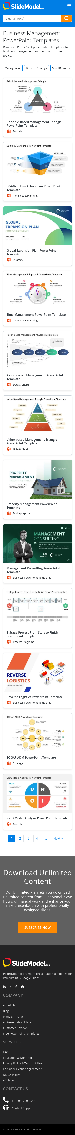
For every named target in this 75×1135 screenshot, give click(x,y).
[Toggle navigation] (69, 5)
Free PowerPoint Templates (21, 1033)
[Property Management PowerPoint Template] (37, 479)
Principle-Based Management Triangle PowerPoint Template (34, 123)
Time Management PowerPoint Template (36, 314)
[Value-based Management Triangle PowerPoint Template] (37, 415)
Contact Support (23, 1108)
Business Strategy (36, 68)
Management (13, 68)
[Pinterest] (22, 987)
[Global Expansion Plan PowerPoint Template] (37, 225)
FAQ (5, 1052)
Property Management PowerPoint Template (32, 505)
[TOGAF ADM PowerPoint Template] (37, 732)
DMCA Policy (11, 1075)
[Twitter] (10, 987)
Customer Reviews (15, 1028)
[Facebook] (16, 987)
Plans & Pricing (13, 1016)
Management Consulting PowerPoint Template (33, 570)
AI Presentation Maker (18, 1022)
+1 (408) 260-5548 (23, 1101)
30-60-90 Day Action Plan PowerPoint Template (33, 188)
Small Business (61, 68)
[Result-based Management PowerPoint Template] (37, 350)
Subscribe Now (37, 927)
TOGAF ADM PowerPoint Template (31, 757)
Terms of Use (33, 1063)
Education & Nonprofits (18, 1058)
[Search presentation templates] (66, 18)
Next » (58, 838)
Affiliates (9, 1080)
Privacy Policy (12, 1063)
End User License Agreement (22, 1069)
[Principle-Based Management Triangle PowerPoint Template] (37, 97)
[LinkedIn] (4, 987)
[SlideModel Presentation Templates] (24, 6)
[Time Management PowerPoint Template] (37, 290)
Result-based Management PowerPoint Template (35, 377)
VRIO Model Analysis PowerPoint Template (37, 818)
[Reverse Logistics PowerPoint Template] (37, 672)
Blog (6, 1011)
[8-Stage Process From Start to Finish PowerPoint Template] (37, 607)
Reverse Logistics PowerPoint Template (35, 697)
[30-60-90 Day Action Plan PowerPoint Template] (37, 161)
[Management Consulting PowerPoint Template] (37, 543)
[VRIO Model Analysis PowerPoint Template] (37, 793)
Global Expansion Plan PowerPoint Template (31, 252)
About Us (9, 1005)
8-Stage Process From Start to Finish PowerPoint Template (32, 634)
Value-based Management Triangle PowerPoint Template (32, 441)
